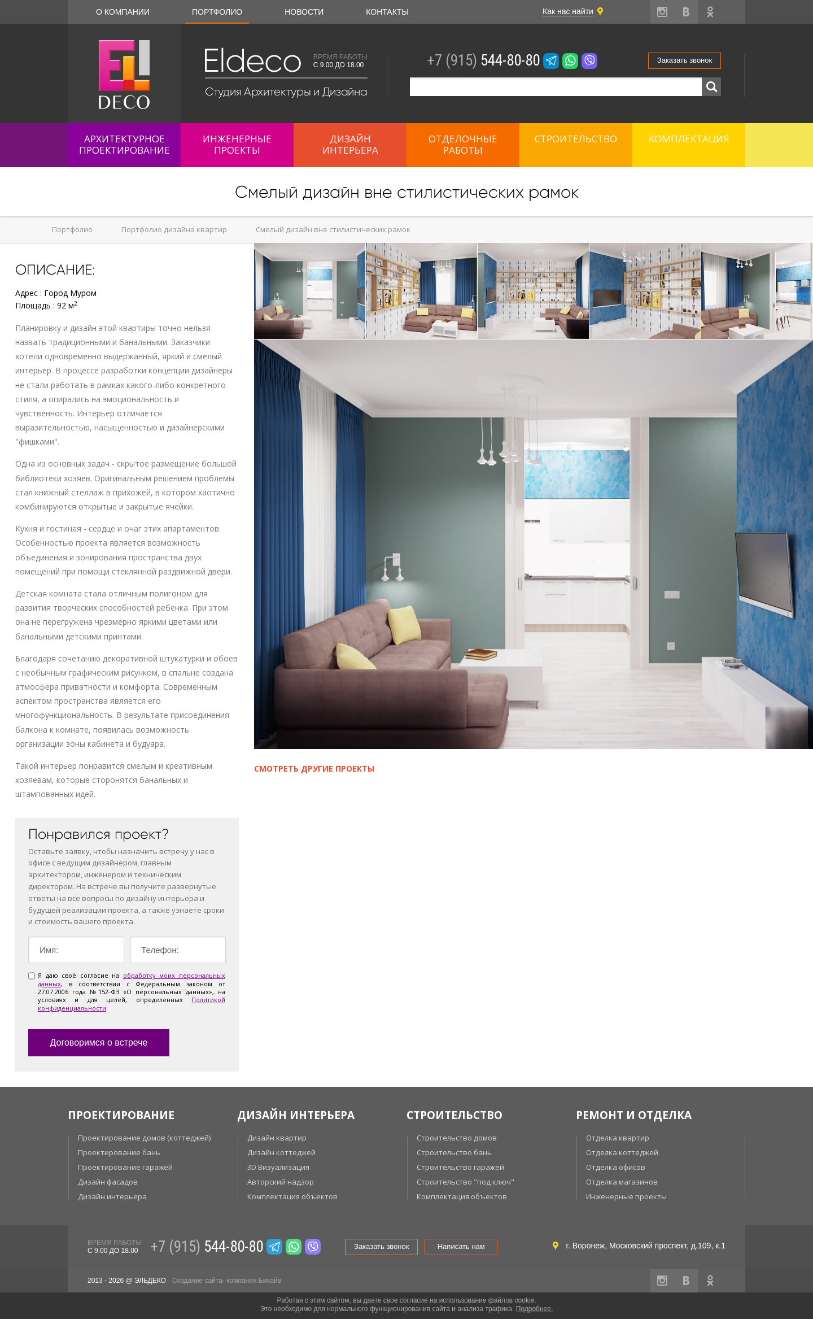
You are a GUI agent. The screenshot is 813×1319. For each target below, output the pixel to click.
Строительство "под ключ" (465, 1182)
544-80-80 (483, 60)
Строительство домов (457, 1138)
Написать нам (461, 1246)
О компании (123, 11)
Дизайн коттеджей (281, 1152)
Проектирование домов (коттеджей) (144, 1138)
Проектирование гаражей (125, 1167)
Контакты (387, 11)
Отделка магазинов (622, 1182)
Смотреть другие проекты (314, 768)
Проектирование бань (119, 1152)
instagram (662, 12)
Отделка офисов (615, 1167)
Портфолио (217, 11)
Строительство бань (454, 1152)
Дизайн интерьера (112, 1196)
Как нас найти (568, 11)
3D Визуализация (278, 1167)
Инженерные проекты (626, 1196)
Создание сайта (197, 1281)
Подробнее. (534, 1309)
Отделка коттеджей (622, 1152)
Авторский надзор (280, 1182)
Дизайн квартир (277, 1138)
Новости (304, 11)
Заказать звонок (684, 60)
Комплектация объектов (292, 1196)
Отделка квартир (617, 1138)
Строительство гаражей (460, 1167)
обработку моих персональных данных (131, 979)
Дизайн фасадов (108, 1182)
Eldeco (251, 60)
